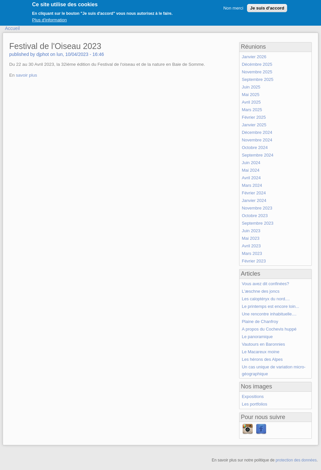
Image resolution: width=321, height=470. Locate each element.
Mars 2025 (252, 109)
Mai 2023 (250, 238)
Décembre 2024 (257, 132)
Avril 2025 (251, 102)
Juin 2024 (251, 162)
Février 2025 (254, 117)
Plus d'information (49, 18)
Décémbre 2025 (257, 64)
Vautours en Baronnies (263, 344)
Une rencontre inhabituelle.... (269, 313)
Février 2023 (254, 261)
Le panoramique (257, 336)
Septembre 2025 (257, 79)
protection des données (296, 460)
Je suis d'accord (267, 6)
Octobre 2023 (255, 215)
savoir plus (26, 75)
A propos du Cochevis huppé (269, 329)
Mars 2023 (252, 253)
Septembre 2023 (257, 223)
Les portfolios (254, 404)
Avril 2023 (251, 245)
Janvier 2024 (254, 200)
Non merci (233, 6)
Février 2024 (254, 192)
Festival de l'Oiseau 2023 (55, 46)
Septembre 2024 (257, 155)
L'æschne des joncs (261, 291)
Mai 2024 (250, 170)
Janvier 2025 (254, 124)
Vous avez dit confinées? (265, 283)
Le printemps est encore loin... (270, 306)
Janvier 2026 (254, 56)
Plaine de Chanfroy (260, 321)
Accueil (12, 28)
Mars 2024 (252, 185)
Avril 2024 (251, 177)
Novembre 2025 (257, 71)
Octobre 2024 (255, 147)
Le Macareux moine (260, 351)
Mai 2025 (250, 94)
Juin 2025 (251, 87)
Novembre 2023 (257, 208)
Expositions (252, 396)
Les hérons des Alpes (262, 359)
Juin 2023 (251, 230)
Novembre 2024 (257, 139)
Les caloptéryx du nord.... (266, 298)
